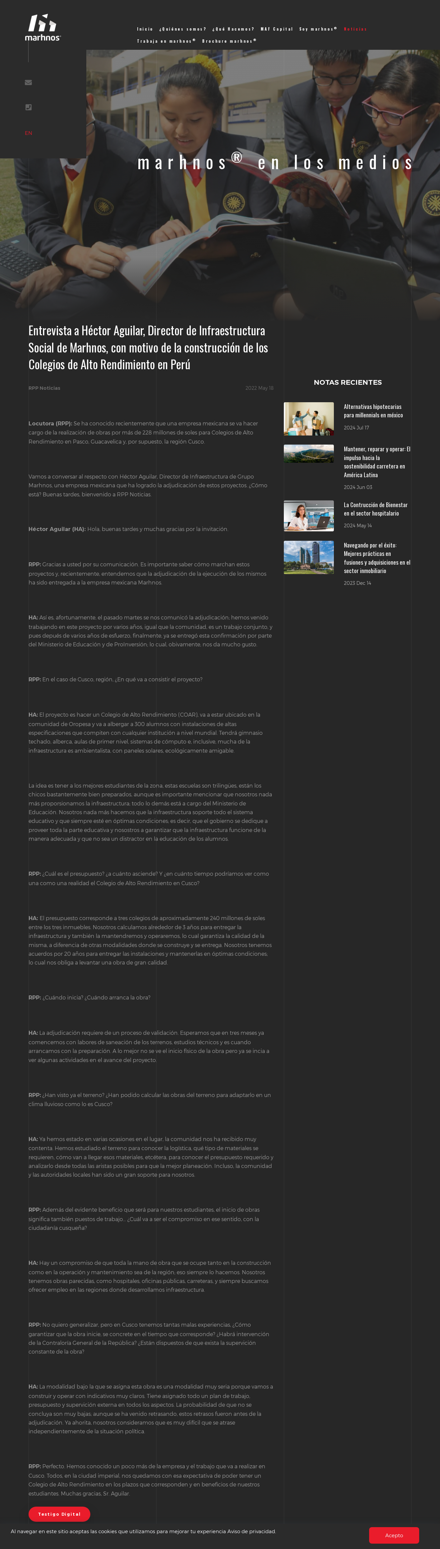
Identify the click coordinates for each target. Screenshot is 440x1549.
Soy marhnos (318, 29)
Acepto (393, 1535)
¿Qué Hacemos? (233, 29)
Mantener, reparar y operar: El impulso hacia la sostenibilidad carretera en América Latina (377, 461)
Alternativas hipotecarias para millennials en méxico (373, 410)
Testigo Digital (62, 1515)
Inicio (145, 29)
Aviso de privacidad (258, 1531)
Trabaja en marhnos (166, 41)
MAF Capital (277, 29)
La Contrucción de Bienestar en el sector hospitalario (376, 509)
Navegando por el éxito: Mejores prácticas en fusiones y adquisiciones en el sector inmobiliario (377, 557)
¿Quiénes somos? (183, 29)
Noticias (356, 29)
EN (43, 153)
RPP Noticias (44, 388)
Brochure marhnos (229, 41)
